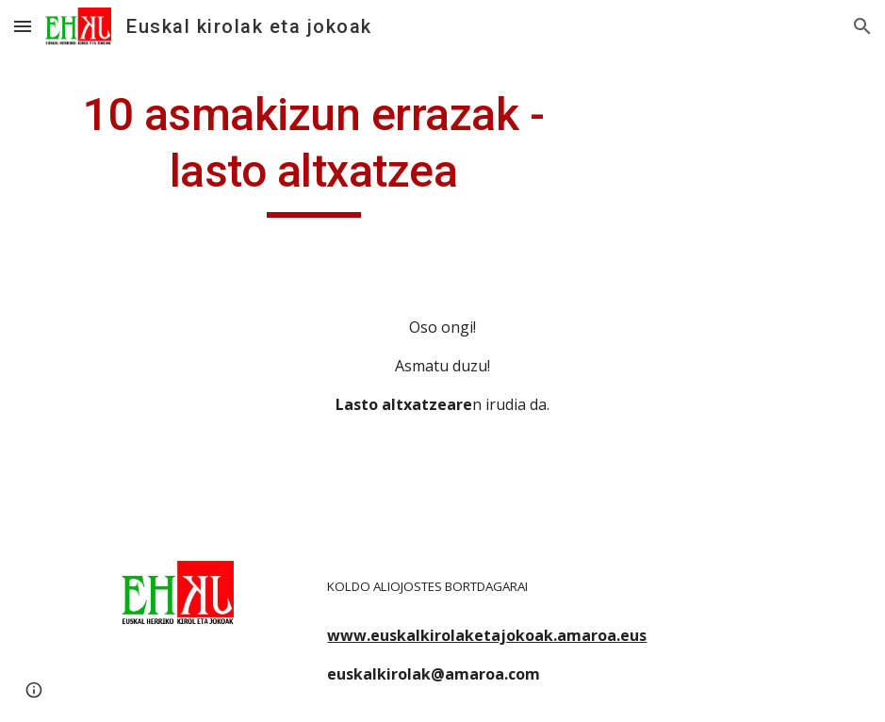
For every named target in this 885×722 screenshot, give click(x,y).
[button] (22, 26)
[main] (314, 152)
